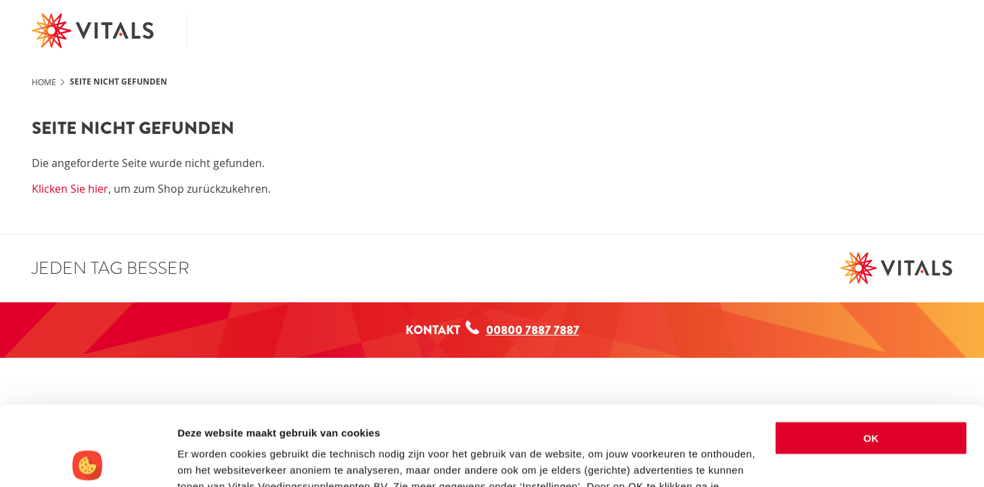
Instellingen (206, 460)
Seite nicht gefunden (118, 81)
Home (44, 81)
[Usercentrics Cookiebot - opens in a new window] (87, 460)
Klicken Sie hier (70, 188)
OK (871, 359)
